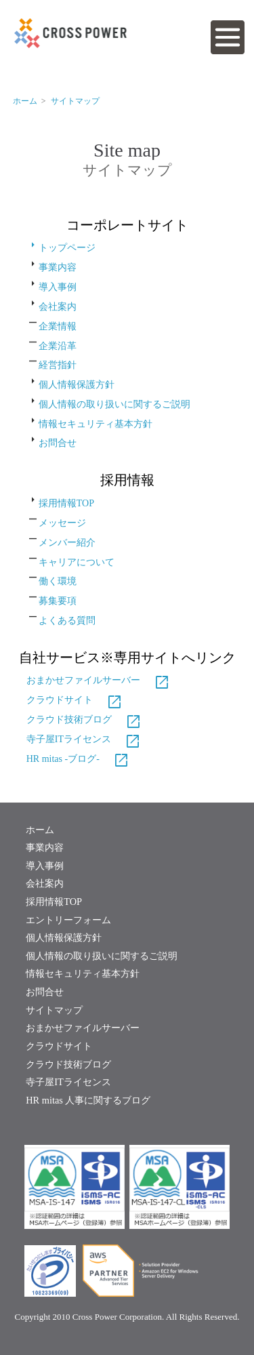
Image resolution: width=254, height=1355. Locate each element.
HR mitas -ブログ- (77, 759)
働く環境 (58, 581)
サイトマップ (75, 101)
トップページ (61, 248)
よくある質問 (67, 620)
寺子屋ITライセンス (83, 739)
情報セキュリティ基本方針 (95, 423)
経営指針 (58, 365)
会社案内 (58, 307)
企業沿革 (58, 345)
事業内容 (58, 267)
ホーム (40, 829)
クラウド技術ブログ (84, 719)
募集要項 (58, 601)
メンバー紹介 (67, 543)
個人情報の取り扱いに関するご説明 (114, 404)
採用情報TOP (66, 503)
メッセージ (62, 523)
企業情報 (58, 326)
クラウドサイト (74, 700)
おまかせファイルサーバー (98, 680)
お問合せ (58, 443)
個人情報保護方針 (76, 385)
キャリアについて (76, 562)
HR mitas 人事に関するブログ (88, 1100)
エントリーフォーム (68, 919)
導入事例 (58, 287)
